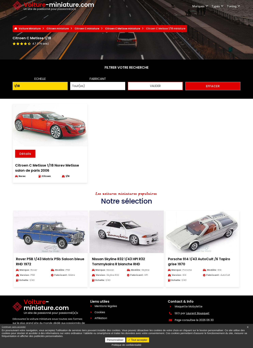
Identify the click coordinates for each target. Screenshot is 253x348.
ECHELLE (40, 79)
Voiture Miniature (30, 28)
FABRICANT (98, 79)
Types (217, 6)
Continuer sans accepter (14, 327)
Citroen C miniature (87, 28)
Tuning (233, 6)
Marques (200, 6)
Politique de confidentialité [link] (126, 344)
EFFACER (213, 86)
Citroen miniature (58, 28)
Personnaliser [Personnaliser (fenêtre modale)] (115, 339)
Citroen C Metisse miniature (122, 28)
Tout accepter (137, 339)
